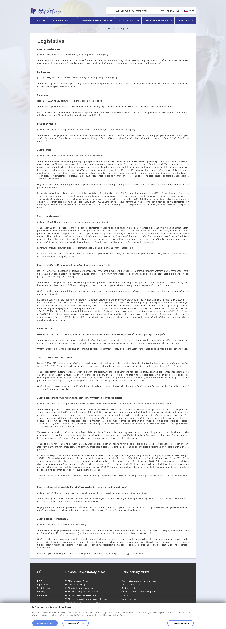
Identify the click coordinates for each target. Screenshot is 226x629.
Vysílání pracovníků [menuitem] (157, 20)
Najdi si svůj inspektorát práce (131, 11)
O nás (98, 28)
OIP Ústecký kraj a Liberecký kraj (81, 595)
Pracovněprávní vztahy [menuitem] (95, 20)
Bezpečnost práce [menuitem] (61, 20)
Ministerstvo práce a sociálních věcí (138, 581)
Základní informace (110, 28)
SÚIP (39, 581)
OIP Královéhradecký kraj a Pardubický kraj (86, 599)
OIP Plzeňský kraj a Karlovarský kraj (82, 591)
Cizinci (124, 595)
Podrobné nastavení (180, 623)
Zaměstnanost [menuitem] (127, 20)
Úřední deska (43, 588)
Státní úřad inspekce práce (45, 10)
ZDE (141, 553)
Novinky (41, 591)
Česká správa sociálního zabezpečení (139, 591)
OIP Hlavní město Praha (76, 581)
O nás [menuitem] (38, 20)
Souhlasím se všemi (45, 623)
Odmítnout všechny (75, 623)
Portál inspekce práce (131, 584)
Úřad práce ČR (128, 588)
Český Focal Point (129, 599)
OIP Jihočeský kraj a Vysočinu (79, 588)
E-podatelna (43, 584)
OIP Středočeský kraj (75, 584)
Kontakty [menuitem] (184, 20)
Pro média (42, 595)
